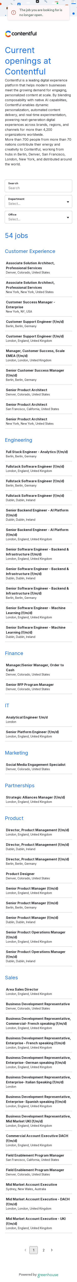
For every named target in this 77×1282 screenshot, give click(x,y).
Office (12, 214)
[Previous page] (25, 1250)
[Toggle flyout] (68, 201)
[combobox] (8, 203)
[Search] (38, 188)
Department (16, 199)
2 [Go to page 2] (44, 1250)
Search (13, 183)
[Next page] (52, 1250)
